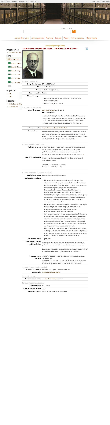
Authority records (38, 38)
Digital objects (92, 38)
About (98, 1)
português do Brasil (32, 1)
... (9, 86)
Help (103, 1)
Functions (49, 38)
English (2, 1)
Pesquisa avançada (66, 28)
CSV (10, 96)
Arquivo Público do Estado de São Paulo (54, 128)
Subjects (58, 38)
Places (66, 38)
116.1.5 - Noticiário (17, 78)
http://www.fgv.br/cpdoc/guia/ (51, 272)
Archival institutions (77, 38)
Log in (108, 1)
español (14, 1)
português (22, 1)
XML (10, 93)
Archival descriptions (22, 38)
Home (93, 1)
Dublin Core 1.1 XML (15, 104)
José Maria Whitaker (48, 110)
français (8, 1)
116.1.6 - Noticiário (17, 82)
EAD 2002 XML (13, 107)
